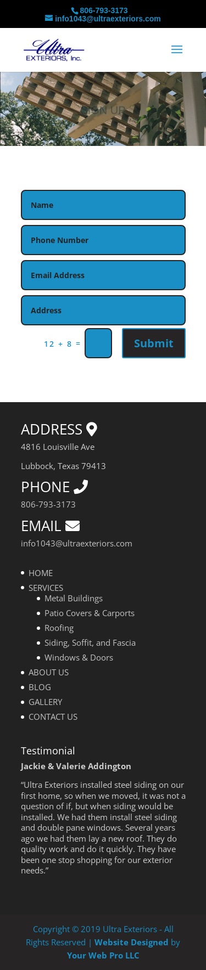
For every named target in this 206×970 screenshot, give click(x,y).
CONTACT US (53, 716)
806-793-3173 (103, 10)
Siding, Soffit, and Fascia (90, 642)
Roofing (59, 627)
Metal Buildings (73, 598)
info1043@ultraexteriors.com (76, 543)
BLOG (40, 686)
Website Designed (131, 942)
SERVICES (46, 587)
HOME (41, 572)
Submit (154, 343)
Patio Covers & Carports (89, 612)
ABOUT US (49, 672)
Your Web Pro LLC (103, 955)
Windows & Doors (78, 657)
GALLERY (45, 701)
